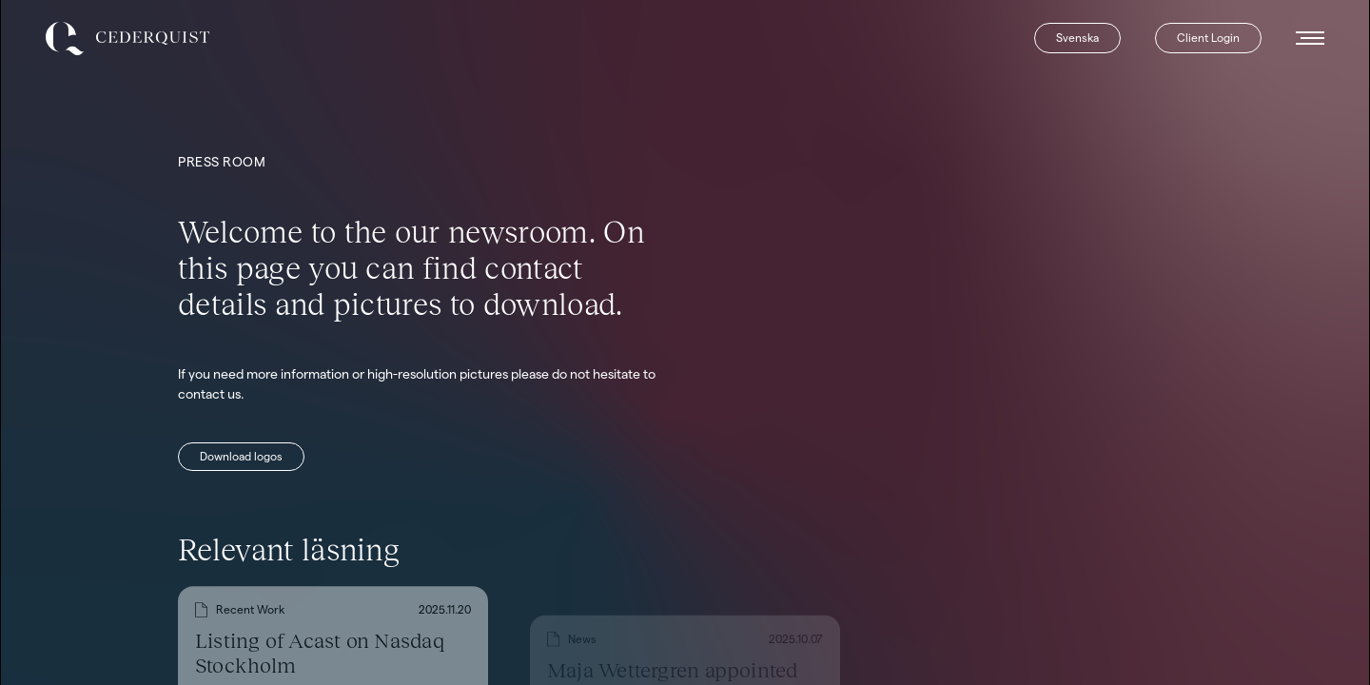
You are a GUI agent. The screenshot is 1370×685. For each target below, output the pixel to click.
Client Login (1208, 37)
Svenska (1077, 37)
